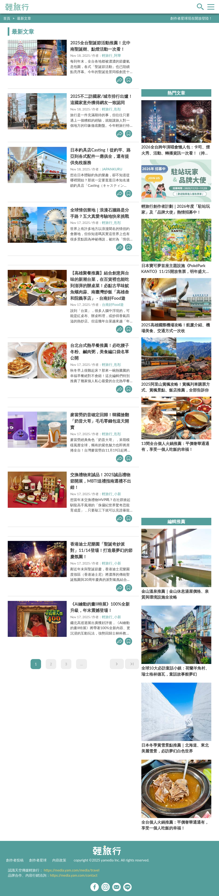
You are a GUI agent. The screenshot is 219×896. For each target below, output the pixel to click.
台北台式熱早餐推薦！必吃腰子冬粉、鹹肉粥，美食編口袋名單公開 (99, 351)
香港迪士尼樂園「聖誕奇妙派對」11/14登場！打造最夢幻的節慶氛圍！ (101, 550)
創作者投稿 (15, 860)
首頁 (6, 18)
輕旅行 (17, 6)
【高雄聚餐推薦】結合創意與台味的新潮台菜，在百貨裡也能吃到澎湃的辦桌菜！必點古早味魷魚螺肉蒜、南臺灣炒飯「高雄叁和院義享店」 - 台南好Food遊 (99, 285)
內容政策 (59, 860)
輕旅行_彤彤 (111, 109)
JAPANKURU (112, 169)
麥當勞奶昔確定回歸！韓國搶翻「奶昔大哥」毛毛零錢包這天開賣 (99, 421)
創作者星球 (38, 860)
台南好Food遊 (113, 304)
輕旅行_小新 (111, 494)
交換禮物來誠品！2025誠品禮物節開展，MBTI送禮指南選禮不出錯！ (100, 481)
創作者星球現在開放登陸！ (191, 18)
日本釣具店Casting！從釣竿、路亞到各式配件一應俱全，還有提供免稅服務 (100, 156)
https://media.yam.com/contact (73, 875)
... (81, 664)
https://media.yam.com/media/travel (71, 870)
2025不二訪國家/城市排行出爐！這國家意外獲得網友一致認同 (101, 99)
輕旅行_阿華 (111, 55)
